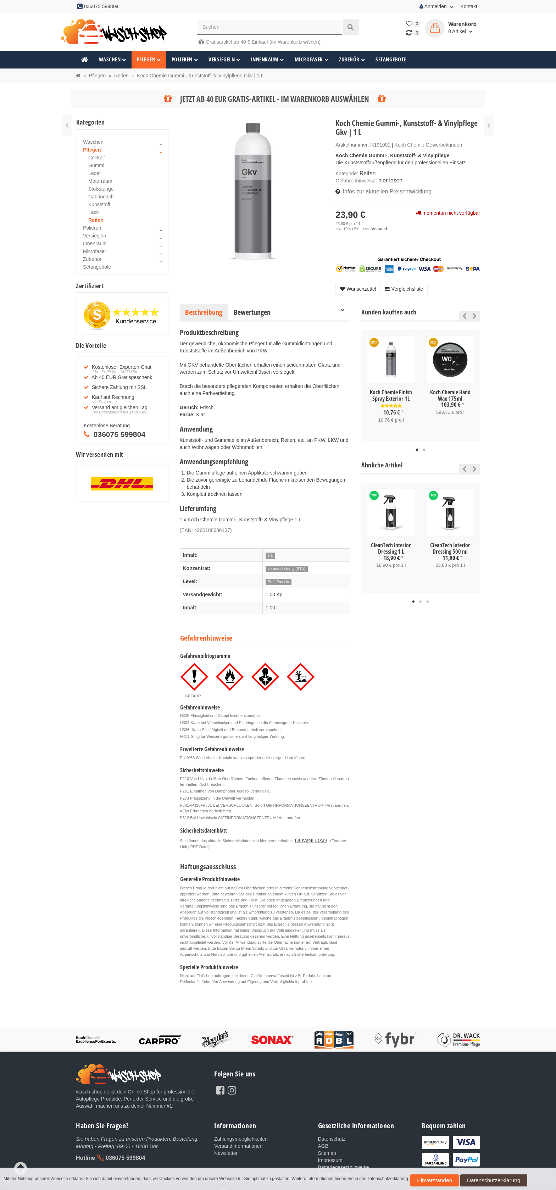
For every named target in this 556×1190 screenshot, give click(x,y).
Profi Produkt (278, 578)
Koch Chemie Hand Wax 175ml (450, 392)
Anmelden (436, 6)
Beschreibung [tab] (203, 309)
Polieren (185, 59)
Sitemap (327, 1147)
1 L (270, 552)
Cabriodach (101, 196)
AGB (323, 1140)
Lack (93, 212)
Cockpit (96, 157)
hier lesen (389, 179)
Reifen (367, 173)
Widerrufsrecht (334, 1169)
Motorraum (100, 181)
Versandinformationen (238, 1140)
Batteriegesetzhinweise (343, 1161)
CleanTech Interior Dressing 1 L (391, 544)
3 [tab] (427, 596)
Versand (378, 226)
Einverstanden (426, 1182)
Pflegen (149, 59)
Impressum (330, 1154)
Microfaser (312, 59)
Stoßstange (101, 189)
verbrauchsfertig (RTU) (287, 565)
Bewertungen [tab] (252, 309)
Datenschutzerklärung (465, 1182)
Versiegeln (224, 59)
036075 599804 (125, 1151)
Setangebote (391, 59)
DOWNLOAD (306, 835)
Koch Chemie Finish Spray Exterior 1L (391, 392)
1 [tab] (417, 445)
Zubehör (352, 59)
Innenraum (267, 59)
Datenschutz (332, 1133)
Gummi (96, 165)
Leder (94, 173)
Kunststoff (99, 204)
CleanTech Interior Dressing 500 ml (450, 544)
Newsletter (226, 1147)
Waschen (112, 59)
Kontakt (469, 6)
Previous (462, 312)
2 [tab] (424, 445)
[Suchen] (269, 27)
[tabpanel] (391, 382)
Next (474, 312)
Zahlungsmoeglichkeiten (241, 1133)
